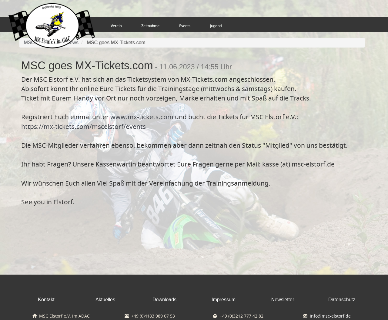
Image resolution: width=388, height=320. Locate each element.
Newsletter (282, 299)
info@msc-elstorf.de (330, 316)
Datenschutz (341, 299)
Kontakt (46, 299)
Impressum (224, 299)
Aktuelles (105, 299)
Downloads (164, 299)
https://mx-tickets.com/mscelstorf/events (83, 126)
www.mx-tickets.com (141, 117)
